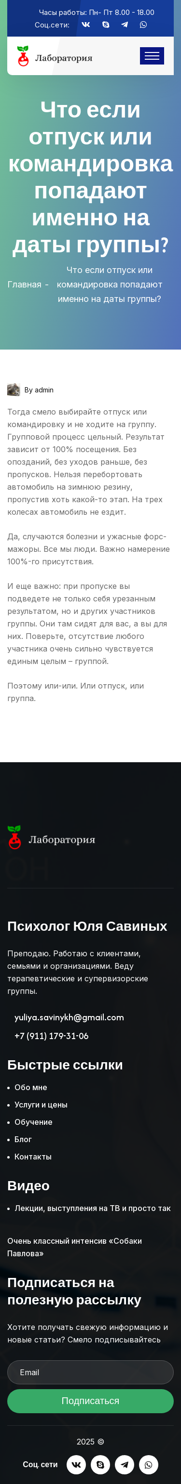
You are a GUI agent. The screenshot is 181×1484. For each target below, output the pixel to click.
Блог (23, 1139)
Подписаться (90, 1403)
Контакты (33, 1156)
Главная (24, 284)
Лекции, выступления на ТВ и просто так (92, 1208)
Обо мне (30, 1087)
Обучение (33, 1122)
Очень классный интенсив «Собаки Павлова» (74, 1247)
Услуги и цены (41, 1104)
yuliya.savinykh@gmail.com (69, 1017)
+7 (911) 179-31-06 (51, 1036)
